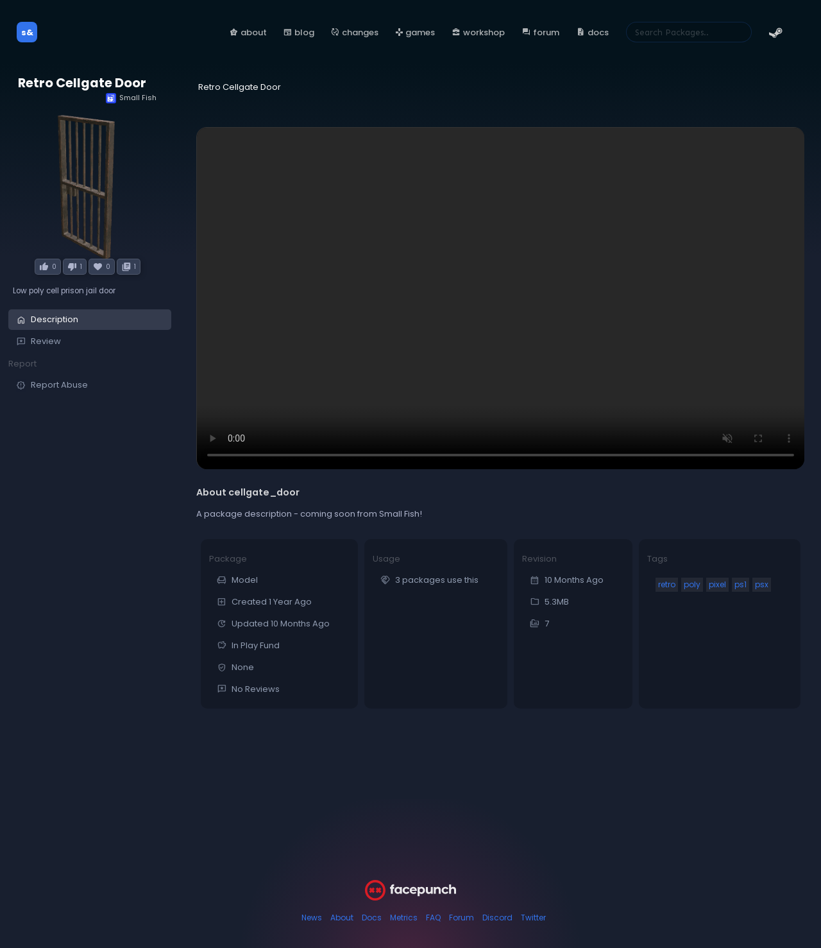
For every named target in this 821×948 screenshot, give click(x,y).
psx (761, 584)
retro (666, 584)
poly (692, 584)
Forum (461, 917)
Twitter (533, 917)
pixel (717, 584)
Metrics (404, 917)
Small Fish (131, 97)
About (341, 917)
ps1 (740, 584)
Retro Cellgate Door (82, 83)
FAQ (433, 917)
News (311, 917)
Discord (497, 917)
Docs (372, 917)
